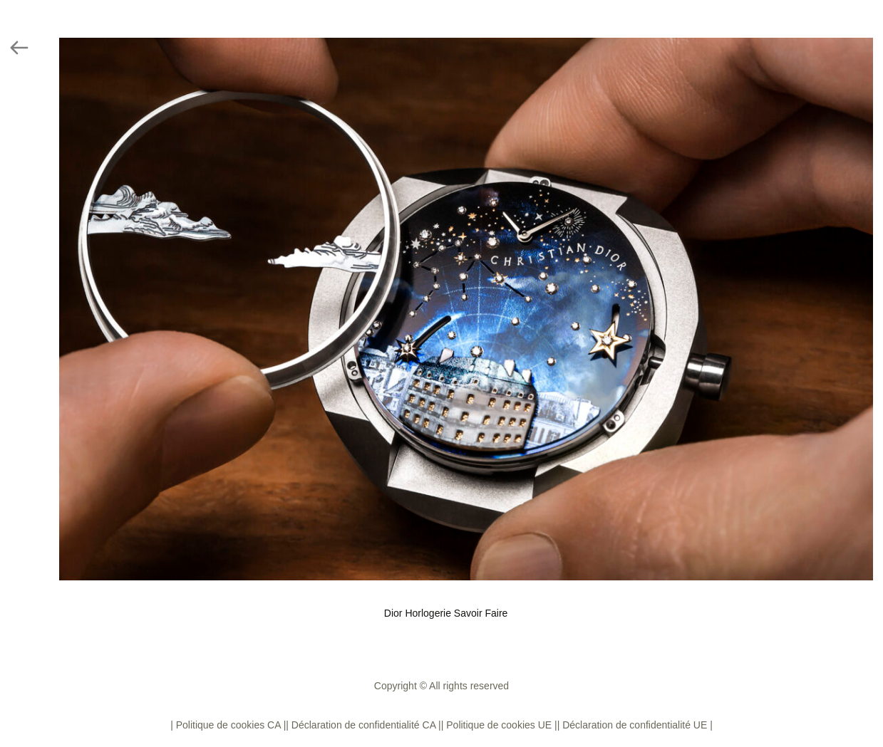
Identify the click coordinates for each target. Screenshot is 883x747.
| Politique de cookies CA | (228, 725)
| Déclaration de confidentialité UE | (635, 725)
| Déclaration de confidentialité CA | (363, 725)
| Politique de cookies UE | (499, 725)
